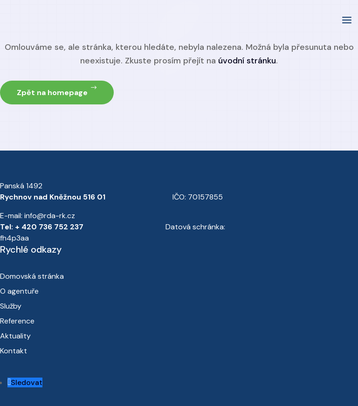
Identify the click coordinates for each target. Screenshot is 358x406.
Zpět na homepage (52, 92)
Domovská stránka (32, 276)
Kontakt (13, 351)
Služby (10, 306)
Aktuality (15, 336)
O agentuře (19, 291)
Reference (17, 321)
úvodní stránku (247, 60)
